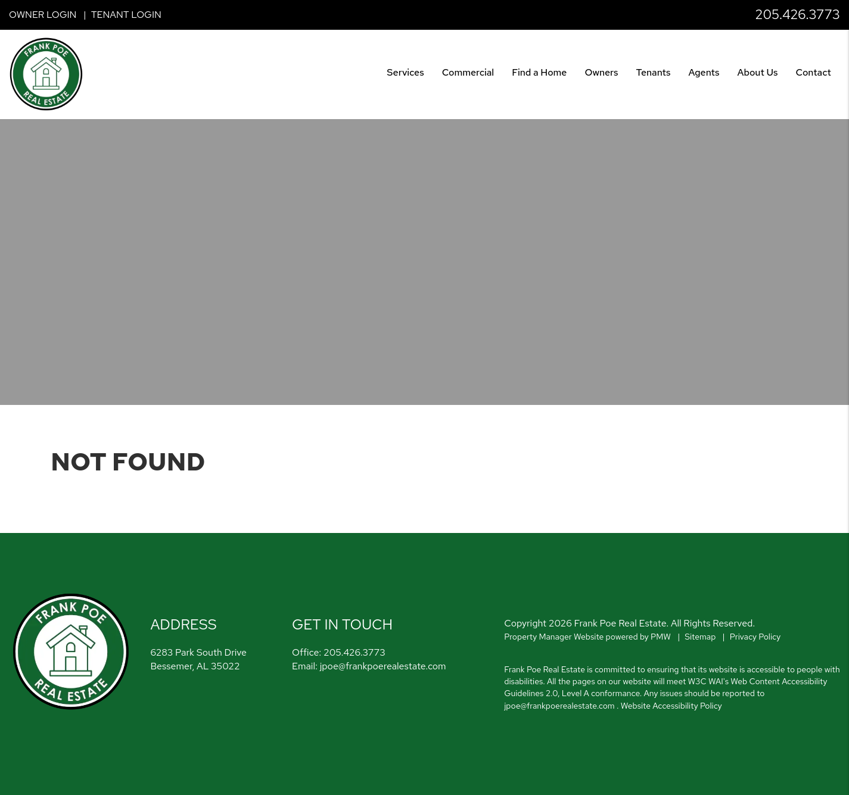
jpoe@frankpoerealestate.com (383, 666)
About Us (758, 72)
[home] (46, 73)
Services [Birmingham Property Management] (405, 72)
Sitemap (700, 636)
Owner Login (42, 14)
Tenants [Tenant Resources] (653, 72)
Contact (813, 72)
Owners (601, 72)
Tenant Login (126, 14)
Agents (704, 72)
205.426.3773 (797, 14)
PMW (661, 636)
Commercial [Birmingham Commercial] (468, 72)
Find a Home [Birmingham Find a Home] (539, 72)
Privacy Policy (755, 636)
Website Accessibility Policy (671, 705)
